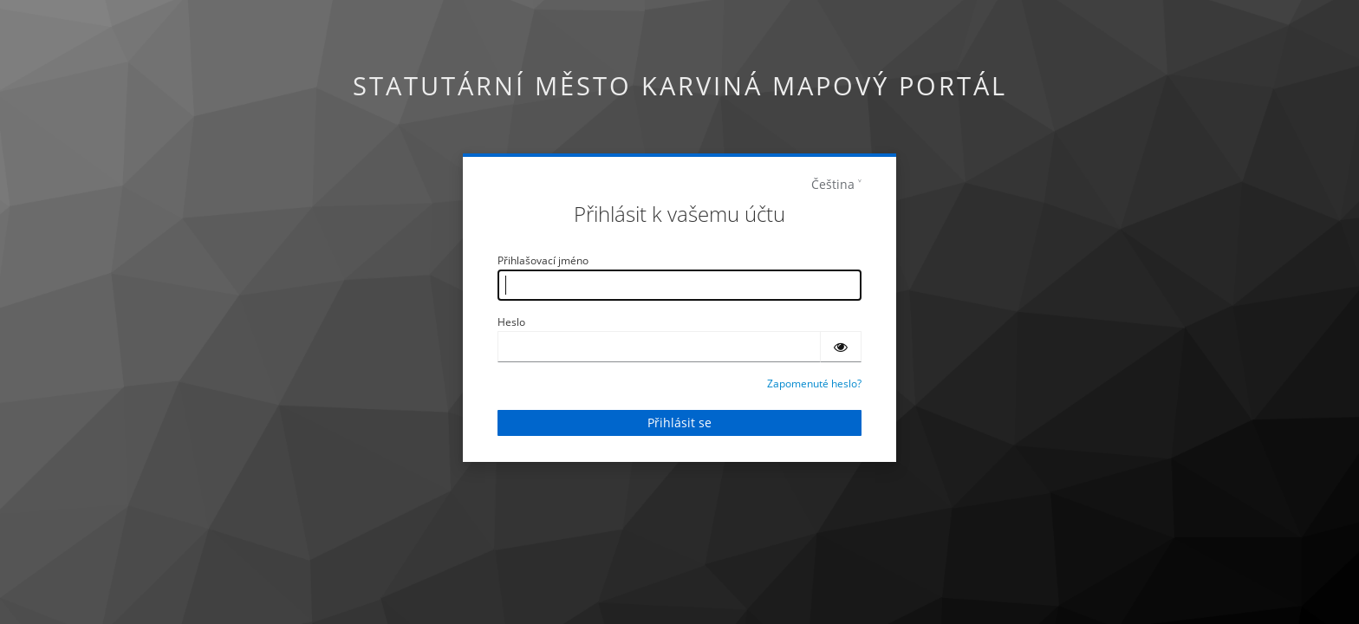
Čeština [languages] (833, 184)
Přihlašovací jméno (542, 260)
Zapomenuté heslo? (814, 383)
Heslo (511, 322)
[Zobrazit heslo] (841, 346)
